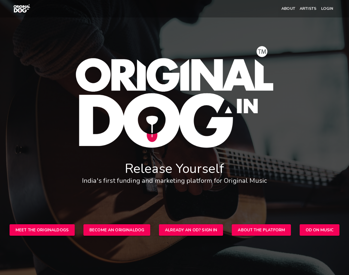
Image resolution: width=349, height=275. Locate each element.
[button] (288, 9)
